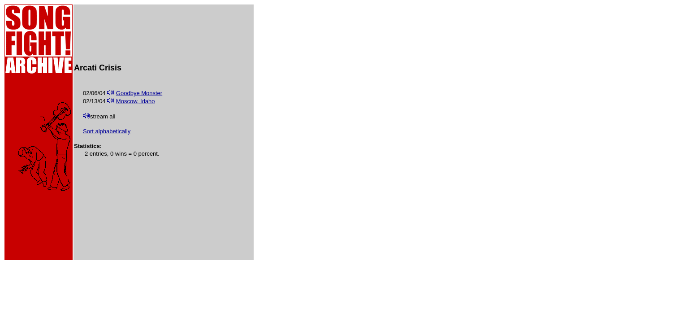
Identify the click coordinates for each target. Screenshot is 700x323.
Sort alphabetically (106, 131)
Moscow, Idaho (135, 101)
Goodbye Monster (139, 93)
